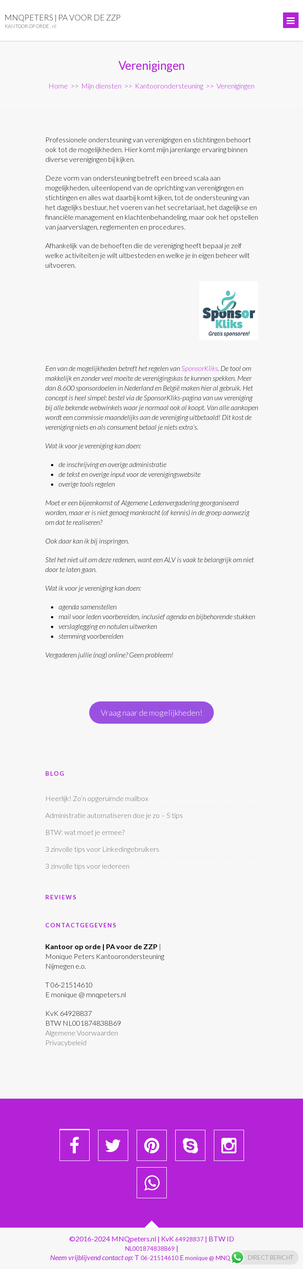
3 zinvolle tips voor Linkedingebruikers (102, 849)
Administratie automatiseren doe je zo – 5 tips (114, 815)
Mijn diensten (101, 85)
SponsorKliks (199, 368)
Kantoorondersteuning (169, 85)
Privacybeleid (66, 1042)
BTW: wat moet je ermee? (85, 832)
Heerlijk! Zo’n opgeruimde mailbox (96, 798)
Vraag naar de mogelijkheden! (151, 712)
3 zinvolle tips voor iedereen (87, 866)
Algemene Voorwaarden (81, 1032)
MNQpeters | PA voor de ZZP (62, 17)
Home (58, 85)
